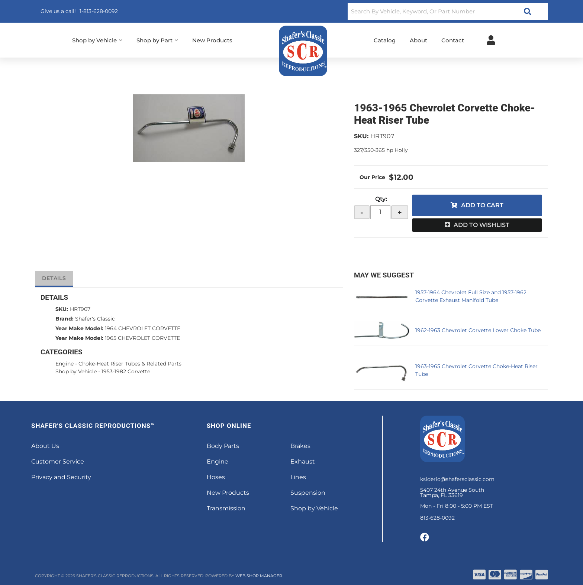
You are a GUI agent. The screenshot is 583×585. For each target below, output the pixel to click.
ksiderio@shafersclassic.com (457, 479)
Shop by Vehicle (76, 371)
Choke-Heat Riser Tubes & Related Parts (129, 363)
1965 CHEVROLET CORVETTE (142, 338)
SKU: (361, 136)
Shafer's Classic (95, 318)
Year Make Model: (79, 328)
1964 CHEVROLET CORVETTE (142, 328)
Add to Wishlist (481, 224)
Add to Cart (482, 205)
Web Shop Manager (258, 575)
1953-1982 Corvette (126, 371)
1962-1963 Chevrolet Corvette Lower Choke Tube (478, 330)
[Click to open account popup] (491, 40)
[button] (448, 11)
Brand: (64, 318)
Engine (64, 363)
